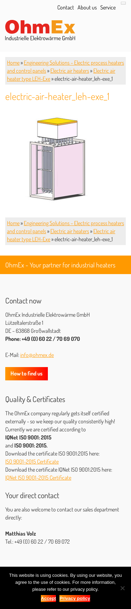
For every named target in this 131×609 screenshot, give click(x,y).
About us (87, 7)
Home (13, 62)
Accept (48, 598)
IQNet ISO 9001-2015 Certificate (38, 477)
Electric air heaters (69, 70)
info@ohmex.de (37, 354)
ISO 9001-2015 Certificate (32, 461)
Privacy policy (74, 598)
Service (108, 7)
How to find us (26, 373)
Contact (65, 7)
